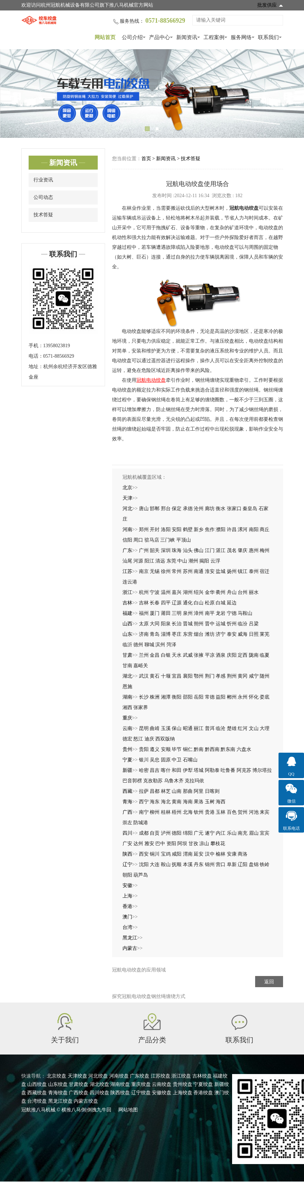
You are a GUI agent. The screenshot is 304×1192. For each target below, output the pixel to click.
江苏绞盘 (160, 1076)
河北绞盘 (98, 1076)
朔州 (198, 623)
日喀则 (212, 791)
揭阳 (204, 561)
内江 (220, 833)
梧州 (176, 812)
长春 (155, 602)
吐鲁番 (228, 770)
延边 (232, 602)
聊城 (149, 644)
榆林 (220, 854)
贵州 (127, 749)
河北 (127, 508)
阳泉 (166, 623)
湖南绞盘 (120, 1084)
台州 (242, 592)
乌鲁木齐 (174, 780)
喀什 (166, 770)
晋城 (188, 623)
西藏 (127, 791)
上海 (127, 896)
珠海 (176, 550)
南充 (242, 833)
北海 (188, 812)
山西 (127, 623)
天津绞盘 (77, 1076)
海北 (166, 801)
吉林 (127, 602)
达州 (138, 843)
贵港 (210, 812)
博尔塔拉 (262, 770)
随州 (264, 676)
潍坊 (210, 634)
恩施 (127, 686)
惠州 (254, 550)
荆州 (232, 676)
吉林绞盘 (202, 1076)
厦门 (155, 613)
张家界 (140, 707)
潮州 (193, 561)
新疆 (127, 770)
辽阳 (242, 864)
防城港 (140, 822)
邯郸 (155, 508)
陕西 (127, 854)
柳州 (155, 812)
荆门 (210, 676)
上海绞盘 (182, 1092)
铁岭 (264, 864)
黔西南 (212, 749)
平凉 (210, 655)
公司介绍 (132, 37)
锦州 (210, 864)
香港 (127, 906)
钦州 (198, 812)
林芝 (166, 791)
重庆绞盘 (141, 1084)
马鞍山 (245, 613)
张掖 (198, 655)
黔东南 (228, 749)
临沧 (220, 728)
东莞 (171, 561)
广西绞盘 (78, 1092)
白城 (220, 602)
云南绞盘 (161, 1084)
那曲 (188, 791)
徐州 (166, 571)
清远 (160, 561)
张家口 (234, 508)
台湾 (127, 927)
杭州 (144, 592)
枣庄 (176, 634)
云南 (127, 728)
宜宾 (264, 833)
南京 (144, 571)
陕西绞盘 (120, 1092)
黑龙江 (130, 937)
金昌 (155, 655)
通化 (188, 602)
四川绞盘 (99, 1092)
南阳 (254, 529)
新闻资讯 (186, 37)
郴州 (232, 697)
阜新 (232, 864)
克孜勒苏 (153, 780)
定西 (242, 655)
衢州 (220, 592)
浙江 (127, 592)
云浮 (215, 561)
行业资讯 (43, 179)
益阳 (220, 697)
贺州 (242, 812)
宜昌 (176, 676)
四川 (127, 833)
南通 (198, 571)
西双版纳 (165, 739)
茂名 (232, 550)
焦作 (210, 529)
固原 (166, 759)
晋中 (210, 623)
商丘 (264, 529)
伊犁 (188, 770)
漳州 (198, 613)
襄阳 (188, 676)
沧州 (198, 508)
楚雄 (232, 728)
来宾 (264, 812)
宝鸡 (166, 854)
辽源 (176, 602)
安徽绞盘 (161, 1092)
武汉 (144, 676)
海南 (188, 801)
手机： (36, 345)
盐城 (220, 571)
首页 (146, 158)
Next (290, 93)
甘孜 (193, 843)
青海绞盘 (58, 1092)
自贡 (155, 833)
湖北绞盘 (99, 1084)
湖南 (127, 697)
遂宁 (210, 833)
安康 (232, 854)
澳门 (127, 916)
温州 (166, 592)
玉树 (210, 801)
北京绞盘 (56, 1076)
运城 (220, 623)
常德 (210, 697)
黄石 (155, 676)
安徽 (127, 885)
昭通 (188, 728)
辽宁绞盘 (141, 1092)
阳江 (149, 561)
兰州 (144, 655)
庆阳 (232, 655)
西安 (144, 854)
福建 (127, 613)
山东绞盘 (58, 1084)
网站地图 (128, 1109)
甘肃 (127, 655)
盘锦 (254, 864)
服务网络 (241, 37)
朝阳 (127, 875)
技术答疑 (43, 214)
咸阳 (176, 854)
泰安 (232, 634)
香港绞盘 (203, 1092)
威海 (242, 634)
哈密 (144, 770)
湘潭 (166, 697)
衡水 (220, 508)
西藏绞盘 (37, 1092)
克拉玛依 (194, 780)
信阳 (127, 540)
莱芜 (264, 634)
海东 (155, 801)
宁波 (155, 592)
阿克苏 (244, 770)
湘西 (127, 707)
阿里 (198, 791)
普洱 (210, 728)
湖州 (188, 592)
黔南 (198, 749)
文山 (254, 728)
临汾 (242, 623)
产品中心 (159, 37)
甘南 (127, 665)
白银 (166, 655)
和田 (176, 770)
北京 (127, 487)
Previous (14, 93)
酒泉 (220, 655)
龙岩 (220, 613)
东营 (188, 634)
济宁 (220, 634)
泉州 (188, 613)
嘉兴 (176, 592)
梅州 (264, 550)
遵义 (155, 749)
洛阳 (166, 529)
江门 (210, 550)
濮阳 (220, 529)
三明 (176, 613)
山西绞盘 (37, 1084)
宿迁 (264, 571)
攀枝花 (217, 843)
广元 (198, 833)
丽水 (254, 592)
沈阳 (144, 864)
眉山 (254, 833)
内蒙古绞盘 (86, 1101)
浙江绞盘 (181, 1076)
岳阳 (198, 697)
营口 (220, 864)
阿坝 (182, 843)
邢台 (166, 508)
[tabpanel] (152, 93)
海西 (220, 801)
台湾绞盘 (37, 1101)
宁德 (232, 613)
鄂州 (198, 676)
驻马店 (151, 540)
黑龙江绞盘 (60, 1101)
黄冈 (242, 676)
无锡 (155, 571)
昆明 (144, 728)
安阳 (176, 529)
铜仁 (188, 749)
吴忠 (155, 759)
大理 (264, 728)
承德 (188, 508)
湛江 (220, 550)
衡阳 (176, 697)
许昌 (232, 529)
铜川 (155, 854)
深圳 (166, 550)
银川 (144, 759)
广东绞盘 (139, 1076)
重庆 (127, 718)
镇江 (242, 571)
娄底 (264, 697)
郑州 (144, 529)
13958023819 (56, 345)
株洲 (155, 697)
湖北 (127, 676)
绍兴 (198, 592)
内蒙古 (130, 948)
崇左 (127, 822)
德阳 (176, 833)
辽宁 (127, 864)
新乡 (198, 529)
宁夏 (127, 759)
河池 (254, 812)
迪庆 (149, 739)
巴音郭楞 (132, 780)
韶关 (155, 550)
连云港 (130, 581)
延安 (198, 854)
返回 (269, 981)
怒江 (138, 739)
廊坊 (210, 508)
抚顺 (176, 864)
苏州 (188, 571)
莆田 (166, 613)
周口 (138, 540)
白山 (198, 602)
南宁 (144, 812)
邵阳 (188, 697)
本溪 (188, 864)
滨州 (160, 644)
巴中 (160, 843)
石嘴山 (190, 759)
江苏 (127, 571)
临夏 (264, 655)
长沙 (144, 697)
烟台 (198, 634)
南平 (210, 613)
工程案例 (213, 37)
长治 (176, 623)
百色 (232, 812)
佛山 (198, 550)
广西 (127, 812)
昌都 (155, 791)
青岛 (155, 634)
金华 (210, 592)
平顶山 (183, 540)
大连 (155, 864)
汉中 (210, 854)
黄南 (176, 801)
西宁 (144, 801)
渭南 (188, 854)
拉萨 (144, 791)
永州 (242, 697)
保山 (176, 728)
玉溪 (166, 728)
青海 (127, 801)
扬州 (232, 571)
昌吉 (155, 770)
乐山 (232, 833)
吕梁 (254, 623)
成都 (144, 833)
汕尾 (127, 561)
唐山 (144, 508)
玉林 (220, 812)
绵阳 (188, 833)
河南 (127, 529)
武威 (188, 655)
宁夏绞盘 (203, 1084)
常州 (176, 571)
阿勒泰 (212, 770)
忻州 (232, 623)
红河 (242, 728)
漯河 (242, 529)
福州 (144, 613)
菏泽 (171, 644)
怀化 (254, 697)
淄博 (166, 634)
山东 (127, 634)
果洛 (198, 801)
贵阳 (144, 749)
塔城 (198, 770)
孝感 (220, 676)
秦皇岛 (250, 508)
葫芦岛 (140, 875)
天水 (176, 655)
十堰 (166, 676)
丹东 (198, 864)
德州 (138, 644)
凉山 (204, 843)
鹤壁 (188, 529)
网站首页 (105, 37)
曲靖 (155, 728)
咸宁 (254, 676)
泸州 (166, 833)
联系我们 (268, 37)
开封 (155, 529)
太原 (144, 623)
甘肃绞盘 (78, 1084)
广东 (127, 550)
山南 (176, 791)
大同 (155, 623)
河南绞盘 (119, 1076)
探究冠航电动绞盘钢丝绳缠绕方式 (148, 996)
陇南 (254, 655)
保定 (176, 508)
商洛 (242, 854)
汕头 (188, 550)
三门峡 (167, 540)
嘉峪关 (140, 665)
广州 (144, 550)
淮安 (210, 571)
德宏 (127, 739)
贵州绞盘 (182, 1084)
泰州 (254, 571)
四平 (166, 602)
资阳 (171, 843)
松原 (210, 602)
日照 (254, 634)
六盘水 (244, 749)
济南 (144, 634)
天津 (127, 498)
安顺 (166, 749)
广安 (127, 843)
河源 (138, 561)
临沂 (127, 644)
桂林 (166, 812)
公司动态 (43, 197)
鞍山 (166, 864)
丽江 (198, 728)
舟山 (232, 592)
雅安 (149, 843)
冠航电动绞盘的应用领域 (139, 970)
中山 (182, 561)
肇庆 (242, 550)
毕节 (176, 749)
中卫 (176, 759)
